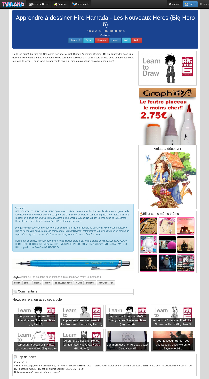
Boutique (60, 4)
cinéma (37, 283)
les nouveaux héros (63, 283)
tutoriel (27, 283)
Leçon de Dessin (39, 4)
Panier (190, 4)
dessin (17, 283)
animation (90, 283)
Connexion (174, 4)
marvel (79, 283)
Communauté (80, 4)
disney (47, 283)
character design (106, 283)
